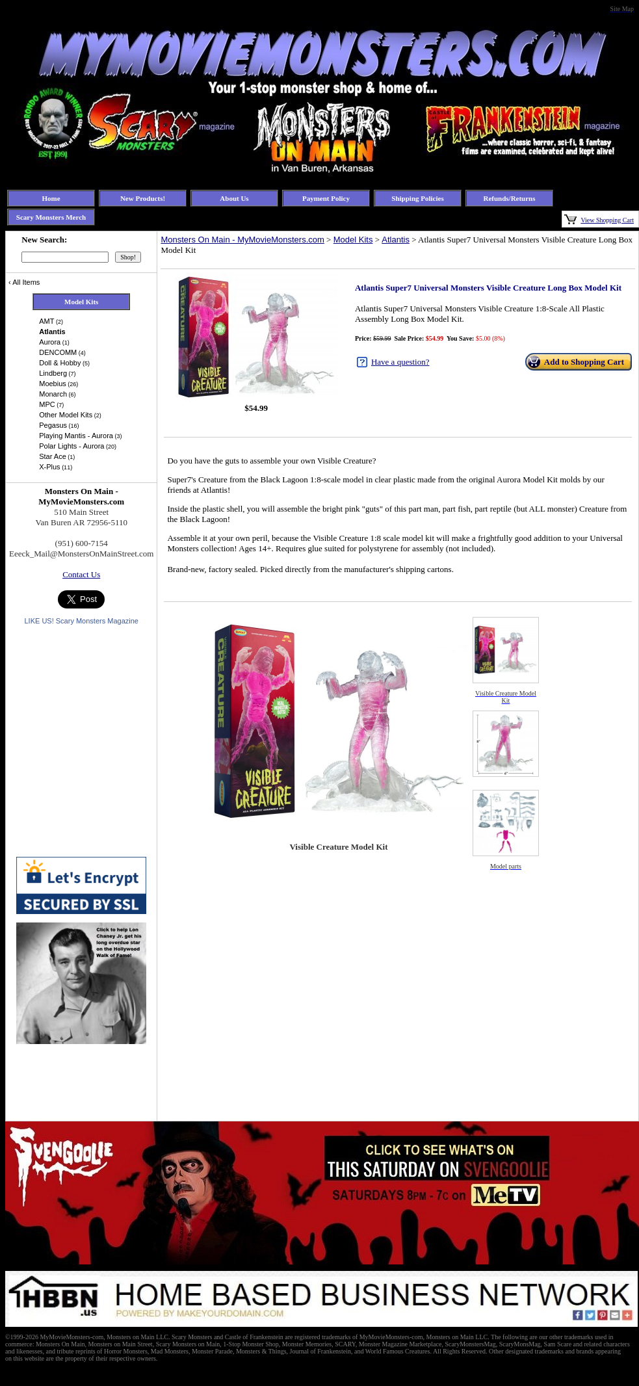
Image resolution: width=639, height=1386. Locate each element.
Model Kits (353, 239)
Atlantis (396, 239)
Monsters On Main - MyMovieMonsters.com (242, 239)
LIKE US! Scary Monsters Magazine (81, 621)
